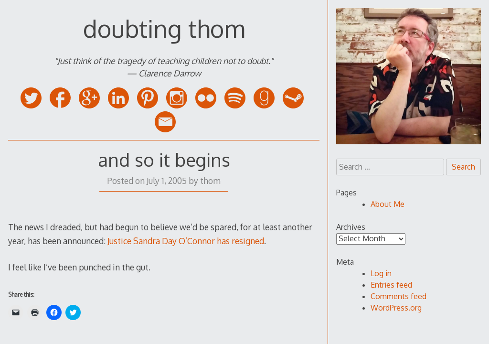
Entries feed (391, 285)
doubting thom (164, 28)
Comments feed (398, 296)
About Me (387, 204)
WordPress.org (396, 307)
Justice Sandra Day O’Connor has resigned (185, 241)
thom (210, 180)
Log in (381, 273)
